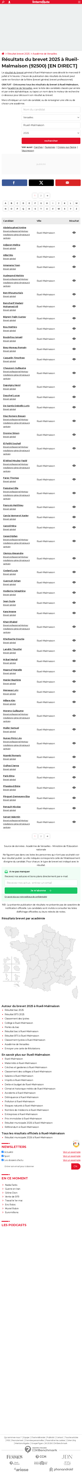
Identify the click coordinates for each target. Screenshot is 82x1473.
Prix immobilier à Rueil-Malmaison (23, 1118)
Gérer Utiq (71, 1440)
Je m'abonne (38, 890)
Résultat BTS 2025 (14, 1014)
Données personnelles (34, 1440)
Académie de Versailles (45, 53)
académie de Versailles (20, 88)
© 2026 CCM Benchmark (56, 1443)
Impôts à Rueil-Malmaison (19, 1080)
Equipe (26, 1437)
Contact (59, 1437)
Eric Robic (10, 1204)
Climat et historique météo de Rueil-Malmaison (30, 1088)
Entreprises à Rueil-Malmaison (21, 1114)
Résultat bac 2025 (14, 1010)
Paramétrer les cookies (55, 1440)
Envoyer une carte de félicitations (22, 1048)
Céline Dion (11, 1192)
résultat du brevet (14, 72)
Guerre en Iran (12, 1188)
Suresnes (50, 147)
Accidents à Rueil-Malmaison (20, 1093)
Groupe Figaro (37, 1443)
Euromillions (12, 1212)
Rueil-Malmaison (14, 1058)
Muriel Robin (12, 1208)
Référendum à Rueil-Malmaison (22, 1127)
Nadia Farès (11, 1185)
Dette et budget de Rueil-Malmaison (24, 1084)
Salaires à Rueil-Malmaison (19, 1076)
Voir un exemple (72, 1152)
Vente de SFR (12, 1196)
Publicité (50, 1437)
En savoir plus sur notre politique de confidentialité (26, 897)
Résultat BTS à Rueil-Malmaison (22, 1035)
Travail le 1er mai (13, 1200)
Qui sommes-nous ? (13, 1437)
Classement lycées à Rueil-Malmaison (25, 1040)
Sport (6, 1156)
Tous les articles (71, 1437)
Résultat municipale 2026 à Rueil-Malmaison (28, 1122)
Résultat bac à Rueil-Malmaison (21, 1031)
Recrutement (17, 1440)
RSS (8, 1440)
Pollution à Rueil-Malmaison (20, 1101)
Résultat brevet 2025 (18, 53)
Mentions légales (22, 1443)
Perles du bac (12, 1027)
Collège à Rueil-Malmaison (19, 1023)
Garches (38, 147)
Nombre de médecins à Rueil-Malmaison (27, 1110)
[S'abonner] (41, 1166)
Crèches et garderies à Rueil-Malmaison (26, 1067)
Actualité (7, 1152)
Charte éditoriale (38, 1437)
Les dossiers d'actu (12, 1160)
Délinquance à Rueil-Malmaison (22, 1097)
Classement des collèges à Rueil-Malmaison (28, 1071)
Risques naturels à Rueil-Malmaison (24, 1105)
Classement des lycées (17, 1018)
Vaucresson (28, 150)
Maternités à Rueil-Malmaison (21, 1063)
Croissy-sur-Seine (66, 147)
